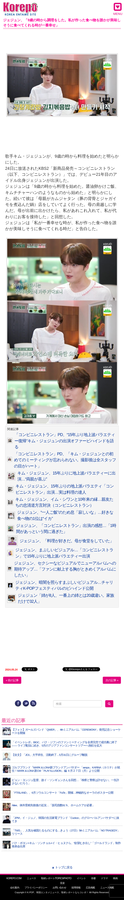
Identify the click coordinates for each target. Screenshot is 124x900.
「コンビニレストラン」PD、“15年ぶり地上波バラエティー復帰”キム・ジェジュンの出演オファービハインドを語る (64, 440)
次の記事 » (111, 680)
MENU (117, 8)
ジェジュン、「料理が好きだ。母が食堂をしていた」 (67, 541)
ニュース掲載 (107, 887)
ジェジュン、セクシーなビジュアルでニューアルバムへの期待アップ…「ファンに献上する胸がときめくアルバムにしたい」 (65, 569)
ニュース (31, 878)
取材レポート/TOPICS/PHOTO (56, 878)
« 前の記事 (12, 680)
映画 (115, 878)
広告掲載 (90, 887)
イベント (81, 878)
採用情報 (75, 887)
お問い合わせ (59, 887)
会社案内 (14, 887)
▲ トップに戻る (62, 867)
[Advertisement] (62, 40)
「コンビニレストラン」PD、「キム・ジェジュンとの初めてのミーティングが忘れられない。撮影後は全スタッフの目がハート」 (65, 460)
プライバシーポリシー (36, 887)
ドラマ (104, 878)
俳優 (93, 878)
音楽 (62, 883)
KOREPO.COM (13, 878)
